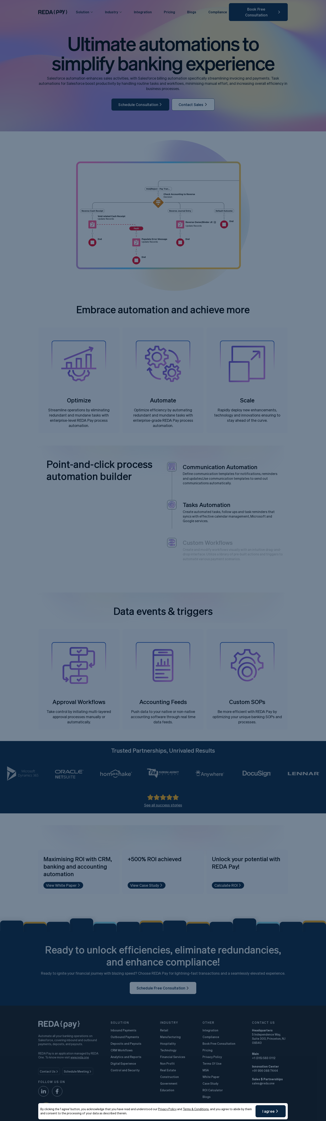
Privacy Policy (167, 1109)
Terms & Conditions (196, 1109)
